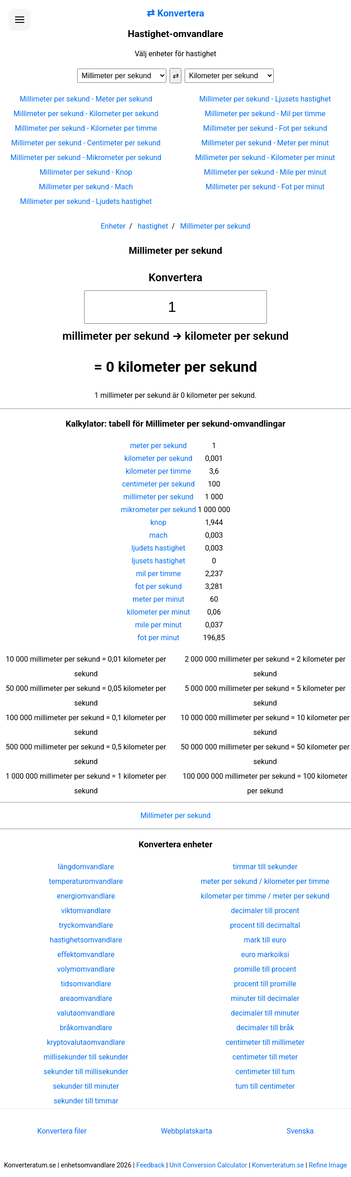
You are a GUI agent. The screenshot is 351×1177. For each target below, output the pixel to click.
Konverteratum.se (278, 1165)
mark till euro (265, 940)
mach (158, 535)
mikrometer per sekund (158, 509)
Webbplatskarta (186, 1131)
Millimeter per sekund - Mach (86, 186)
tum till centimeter (264, 1086)
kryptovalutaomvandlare (86, 1042)
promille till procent (265, 969)
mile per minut (158, 625)
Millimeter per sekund (175, 815)
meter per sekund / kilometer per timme (265, 881)
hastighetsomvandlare (86, 940)
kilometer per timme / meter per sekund (265, 896)
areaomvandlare (86, 998)
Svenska (300, 1131)
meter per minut (158, 599)
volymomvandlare (86, 969)
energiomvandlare (86, 896)
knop (158, 522)
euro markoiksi (265, 954)
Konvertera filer (61, 1131)
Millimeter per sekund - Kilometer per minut (265, 157)
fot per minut (159, 637)
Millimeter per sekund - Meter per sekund (86, 99)
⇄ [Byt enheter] (176, 76)
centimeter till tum (264, 1071)
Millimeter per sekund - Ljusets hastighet (265, 99)
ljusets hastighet (158, 560)
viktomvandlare (86, 910)
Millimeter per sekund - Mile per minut (265, 172)
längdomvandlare (86, 866)
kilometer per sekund (158, 458)
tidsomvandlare (86, 983)
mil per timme (158, 573)
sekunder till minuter (86, 1086)
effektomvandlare (86, 954)
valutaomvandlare (86, 1013)
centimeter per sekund (158, 484)
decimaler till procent (265, 910)
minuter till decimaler (265, 998)
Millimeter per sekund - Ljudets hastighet (86, 201)
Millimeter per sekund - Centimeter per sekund (86, 143)
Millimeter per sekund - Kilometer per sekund (86, 113)
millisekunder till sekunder (85, 1057)
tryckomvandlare (86, 925)
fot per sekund (158, 586)
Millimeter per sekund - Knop (86, 172)
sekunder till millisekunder (85, 1071)
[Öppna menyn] (20, 20)
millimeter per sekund (158, 496)
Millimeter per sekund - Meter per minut (265, 143)
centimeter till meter (265, 1057)
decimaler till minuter (265, 1013)
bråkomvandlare (86, 1027)
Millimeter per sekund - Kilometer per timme (86, 128)
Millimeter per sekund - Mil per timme (265, 113)
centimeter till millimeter (265, 1042)
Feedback (150, 1165)
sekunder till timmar (85, 1101)
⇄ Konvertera (175, 13)
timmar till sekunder (265, 866)
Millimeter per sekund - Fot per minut (265, 186)
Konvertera (175, 277)
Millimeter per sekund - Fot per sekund (265, 128)
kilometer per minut (158, 612)
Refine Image (328, 1165)
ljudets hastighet (159, 548)
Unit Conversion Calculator (208, 1165)
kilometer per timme (158, 471)
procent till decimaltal (265, 925)
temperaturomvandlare (86, 881)
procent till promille (265, 983)
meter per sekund (158, 445)
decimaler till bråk (265, 1027)
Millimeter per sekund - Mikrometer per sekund (86, 157)
